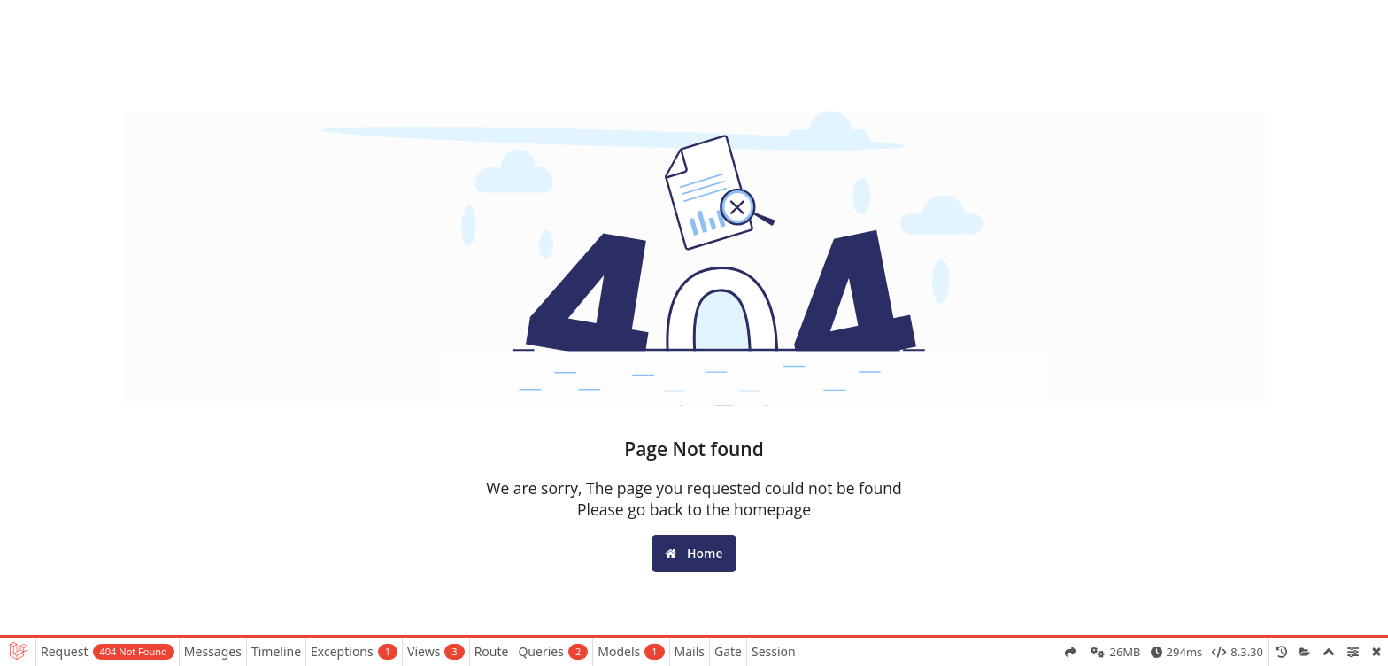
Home (693, 553)
